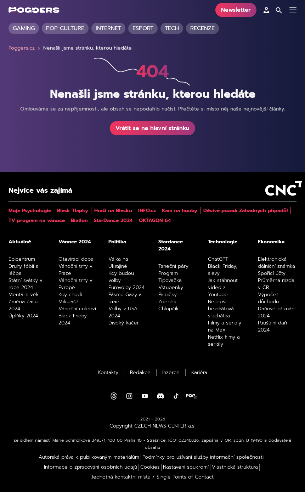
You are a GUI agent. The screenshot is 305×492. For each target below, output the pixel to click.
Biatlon (79, 220)
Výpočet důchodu (268, 298)
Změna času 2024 (23, 305)
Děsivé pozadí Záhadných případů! (245, 210)
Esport (142, 28)
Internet (108, 28)
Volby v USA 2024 (122, 312)
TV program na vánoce (37, 220)
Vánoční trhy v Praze (75, 270)
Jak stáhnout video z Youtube (223, 287)
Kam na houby (179, 210)
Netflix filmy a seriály (224, 341)
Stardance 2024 (170, 245)
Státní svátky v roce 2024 (26, 284)
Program (168, 273)
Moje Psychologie (30, 210)
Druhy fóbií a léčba (24, 270)
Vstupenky (170, 287)
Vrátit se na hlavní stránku (152, 128)
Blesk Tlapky (72, 210)
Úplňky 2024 (23, 315)
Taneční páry (173, 266)
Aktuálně (20, 241)
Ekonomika (271, 241)
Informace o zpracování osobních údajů (90, 467)
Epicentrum (22, 259)
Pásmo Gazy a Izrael (125, 298)
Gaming (24, 28)
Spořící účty (272, 273)
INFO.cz (147, 210)
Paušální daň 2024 (272, 326)
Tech (172, 28)
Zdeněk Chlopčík (168, 305)
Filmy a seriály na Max (224, 326)
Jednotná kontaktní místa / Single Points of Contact (152, 477)
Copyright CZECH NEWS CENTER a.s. (152, 426)
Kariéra (199, 372)
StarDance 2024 (113, 220)
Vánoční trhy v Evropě (75, 284)
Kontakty (108, 372)
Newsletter (236, 10)
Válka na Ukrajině (118, 263)
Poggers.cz (25, 48)
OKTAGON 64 (155, 220)
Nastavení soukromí (186, 467)
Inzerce (171, 372)
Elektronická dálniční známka (276, 263)
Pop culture (65, 28)
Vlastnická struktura (235, 467)
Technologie (222, 241)
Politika (117, 241)
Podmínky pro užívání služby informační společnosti (203, 457)
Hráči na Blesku (113, 210)
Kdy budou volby (121, 277)
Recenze (202, 28)
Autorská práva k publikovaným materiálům (89, 457)
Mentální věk (24, 294)
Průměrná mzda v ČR (276, 284)
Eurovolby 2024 (126, 287)
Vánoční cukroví (77, 308)
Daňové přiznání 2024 (276, 312)
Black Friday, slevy (222, 270)
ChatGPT (218, 259)
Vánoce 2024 (74, 241)
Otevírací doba (76, 259)
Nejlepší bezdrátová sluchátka (221, 308)
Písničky (167, 294)
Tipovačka (170, 280)
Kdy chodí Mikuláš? (70, 298)
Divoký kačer (123, 323)
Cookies (150, 467)
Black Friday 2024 (72, 319)
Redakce (140, 372)
